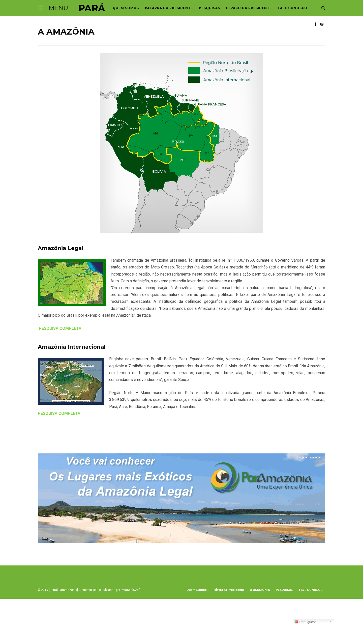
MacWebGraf (131, 590)
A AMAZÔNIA (260, 590)
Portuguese (305, 622)
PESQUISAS (209, 8)
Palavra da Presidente (169, 8)
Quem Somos (126, 8)
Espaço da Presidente (249, 8)
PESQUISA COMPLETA (60, 328)
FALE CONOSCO (292, 8)
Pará (91, 8)
